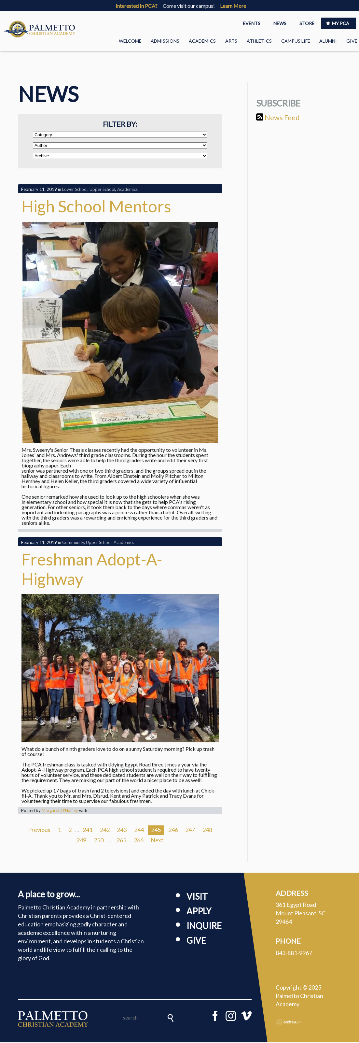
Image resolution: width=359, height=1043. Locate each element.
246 (173, 830)
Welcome (130, 41)
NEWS (279, 23)
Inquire (204, 926)
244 (139, 830)
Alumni (328, 41)
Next (157, 840)
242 (105, 830)
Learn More (233, 6)
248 (207, 830)
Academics (202, 41)
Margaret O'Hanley (60, 810)
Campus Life (295, 41)
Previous (39, 830)
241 (87, 830)
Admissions (165, 41)
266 (139, 840)
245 (156, 830)
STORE (306, 23)
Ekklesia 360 (289, 1023)
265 (121, 840)
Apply (198, 911)
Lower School (75, 190)
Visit (197, 897)
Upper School (102, 190)
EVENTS (251, 23)
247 (190, 830)
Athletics (259, 41)
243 (122, 830)
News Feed (278, 117)
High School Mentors (96, 207)
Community (73, 543)
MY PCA (337, 23)
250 (99, 840)
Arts (231, 41)
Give (351, 41)
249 (81, 840)
